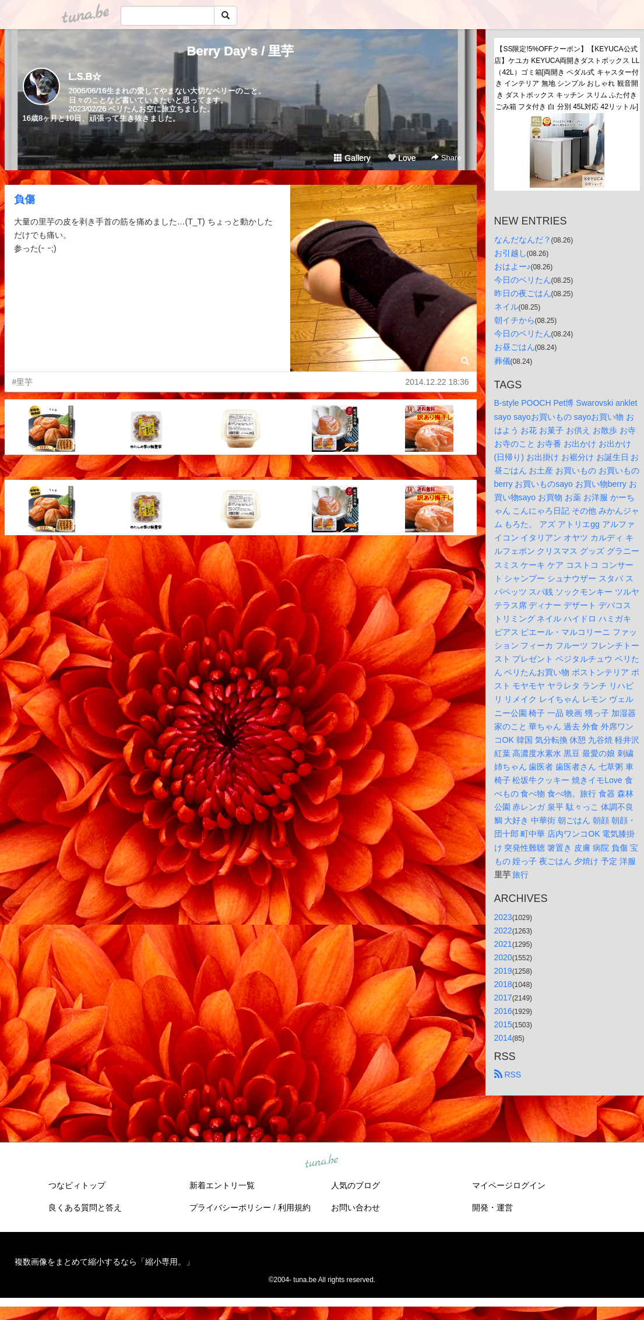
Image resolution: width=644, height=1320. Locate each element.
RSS (508, 1074)
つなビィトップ (76, 1185)
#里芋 (22, 382)
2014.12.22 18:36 (437, 382)
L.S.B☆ (85, 77)
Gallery (352, 158)
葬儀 (502, 361)
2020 (503, 957)
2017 (503, 997)
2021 (503, 944)
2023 (503, 917)
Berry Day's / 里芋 (240, 51)
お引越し (510, 253)
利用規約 (294, 1207)
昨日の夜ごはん (522, 293)
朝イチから (514, 320)
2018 (503, 984)
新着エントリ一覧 (222, 1185)
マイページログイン (509, 1185)
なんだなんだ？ (522, 239)
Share (446, 157)
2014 (503, 1037)
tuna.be (322, 1161)
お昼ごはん (514, 347)
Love (402, 158)
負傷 (24, 199)
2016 (503, 1011)
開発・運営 (492, 1207)
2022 (503, 930)
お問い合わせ (355, 1207)
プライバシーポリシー (230, 1207)
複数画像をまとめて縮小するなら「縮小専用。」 (104, 1261)
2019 (503, 970)
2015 (503, 1024)
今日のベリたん (522, 280)
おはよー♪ (512, 266)
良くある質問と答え (85, 1207)
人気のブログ (355, 1185)
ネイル (506, 306)
